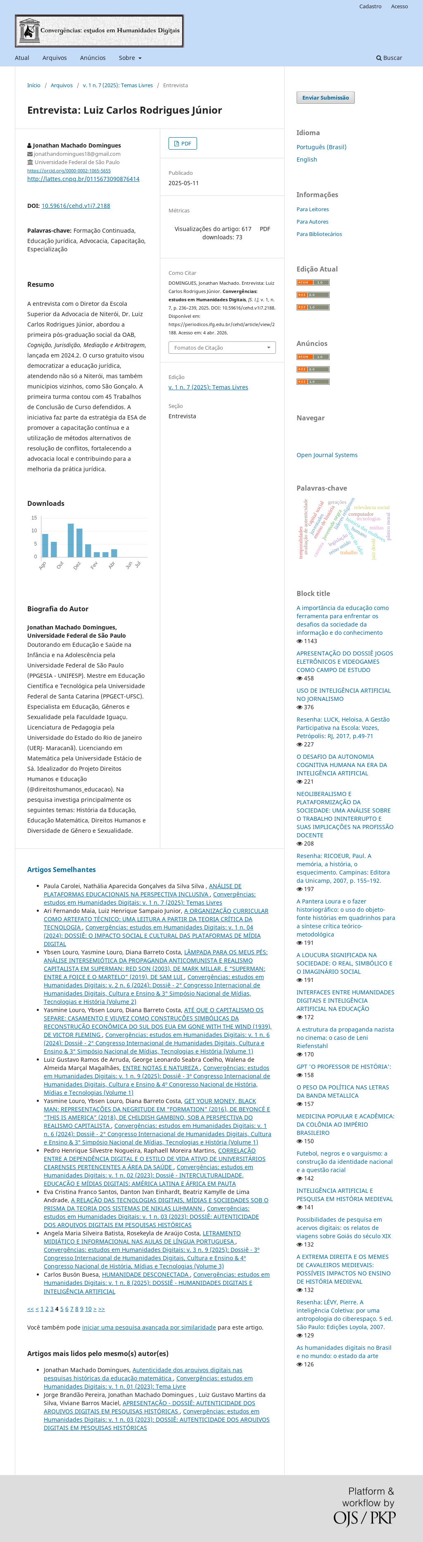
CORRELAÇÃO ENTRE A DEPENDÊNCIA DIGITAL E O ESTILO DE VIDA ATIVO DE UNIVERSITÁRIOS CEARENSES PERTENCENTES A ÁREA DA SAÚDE (155, 1158)
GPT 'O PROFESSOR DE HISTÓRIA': (344, 1066)
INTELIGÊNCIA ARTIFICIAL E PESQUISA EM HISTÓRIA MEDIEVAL (345, 1195)
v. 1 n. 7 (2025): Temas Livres (118, 85)
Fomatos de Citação (198, 347)
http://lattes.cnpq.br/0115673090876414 (83, 179)
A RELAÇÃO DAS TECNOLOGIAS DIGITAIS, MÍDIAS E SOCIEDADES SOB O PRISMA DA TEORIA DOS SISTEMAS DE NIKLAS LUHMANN (156, 1204)
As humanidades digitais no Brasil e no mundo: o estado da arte (344, 1352)
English (307, 159)
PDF (185, 143)
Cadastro (370, 6)
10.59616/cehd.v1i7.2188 (76, 206)
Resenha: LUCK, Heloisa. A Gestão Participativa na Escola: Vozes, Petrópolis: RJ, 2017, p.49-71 (343, 727)
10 (88, 1309)
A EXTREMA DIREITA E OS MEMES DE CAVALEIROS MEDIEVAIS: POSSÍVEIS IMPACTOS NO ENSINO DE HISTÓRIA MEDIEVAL (344, 1269)
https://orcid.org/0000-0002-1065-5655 (69, 171)
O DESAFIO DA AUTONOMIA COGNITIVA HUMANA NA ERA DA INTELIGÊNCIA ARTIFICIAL (342, 765)
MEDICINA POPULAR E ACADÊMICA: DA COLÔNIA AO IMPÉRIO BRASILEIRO (345, 1124)
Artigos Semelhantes (61, 869)
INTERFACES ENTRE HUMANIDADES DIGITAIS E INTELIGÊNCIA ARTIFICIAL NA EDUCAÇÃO (345, 1000)
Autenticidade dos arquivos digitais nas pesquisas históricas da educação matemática (143, 1374)
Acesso (399, 6)
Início (33, 85)
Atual (22, 58)
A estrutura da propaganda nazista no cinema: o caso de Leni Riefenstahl (345, 1037)
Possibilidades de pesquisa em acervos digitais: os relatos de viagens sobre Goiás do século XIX (344, 1227)
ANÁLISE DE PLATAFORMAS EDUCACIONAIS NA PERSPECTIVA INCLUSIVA (143, 890)
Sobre (128, 58)
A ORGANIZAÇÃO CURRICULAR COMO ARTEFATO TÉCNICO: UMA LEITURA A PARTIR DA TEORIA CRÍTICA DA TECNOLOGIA (156, 919)
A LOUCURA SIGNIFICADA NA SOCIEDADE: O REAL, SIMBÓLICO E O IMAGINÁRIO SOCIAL (344, 963)
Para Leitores (313, 209)
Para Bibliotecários (319, 234)
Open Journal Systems (327, 455)
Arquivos (55, 58)
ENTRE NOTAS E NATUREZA (161, 1068)
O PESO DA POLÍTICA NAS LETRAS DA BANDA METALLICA (343, 1091)
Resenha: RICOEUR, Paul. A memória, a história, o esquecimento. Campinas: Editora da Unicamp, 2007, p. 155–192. (343, 868)
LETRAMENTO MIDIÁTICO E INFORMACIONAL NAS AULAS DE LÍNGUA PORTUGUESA (142, 1237)
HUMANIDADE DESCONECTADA (146, 1274)
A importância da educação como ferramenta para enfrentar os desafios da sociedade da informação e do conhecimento (343, 620)
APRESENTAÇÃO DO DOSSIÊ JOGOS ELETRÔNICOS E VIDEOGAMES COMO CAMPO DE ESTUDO (345, 661)
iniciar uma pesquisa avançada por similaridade (149, 1327)
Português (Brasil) (322, 147)
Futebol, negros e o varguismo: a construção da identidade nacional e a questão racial (345, 1161)
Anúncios (93, 58)
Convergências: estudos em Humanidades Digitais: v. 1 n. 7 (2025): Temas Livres (150, 898)
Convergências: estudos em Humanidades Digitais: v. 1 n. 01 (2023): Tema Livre (148, 1382)
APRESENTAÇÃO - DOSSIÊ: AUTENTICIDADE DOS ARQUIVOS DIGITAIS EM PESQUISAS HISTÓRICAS (149, 1407)
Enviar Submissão (325, 97)
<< (30, 1309)
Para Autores (312, 221)
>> (101, 1309)
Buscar (389, 58)
